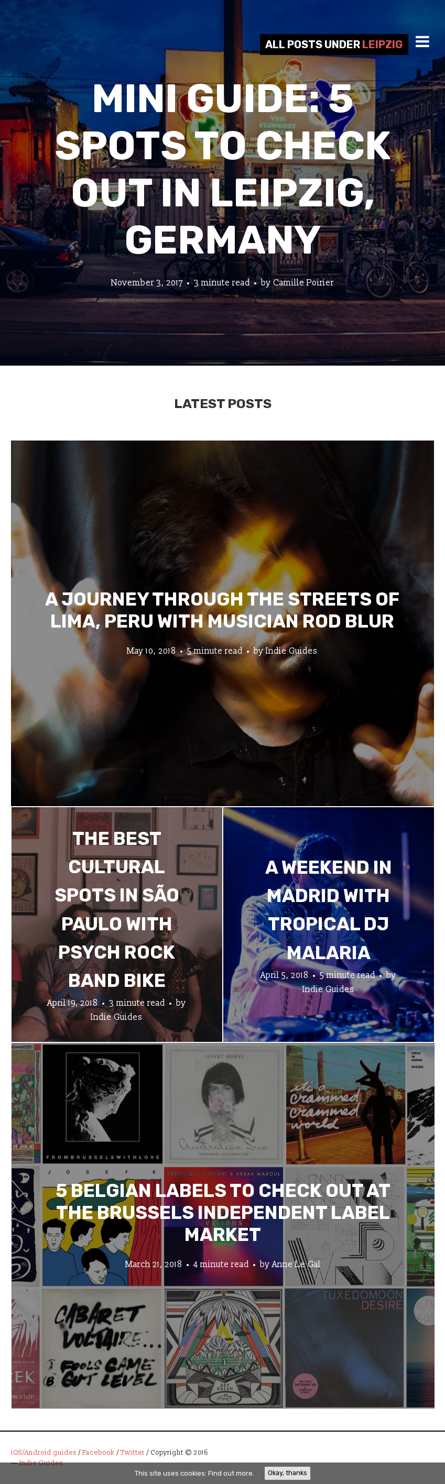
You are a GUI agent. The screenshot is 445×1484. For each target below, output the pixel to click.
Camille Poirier (303, 283)
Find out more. (231, 1473)
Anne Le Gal (296, 1264)
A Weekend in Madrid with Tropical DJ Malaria (328, 909)
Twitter (133, 1452)
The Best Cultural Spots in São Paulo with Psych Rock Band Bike (117, 910)
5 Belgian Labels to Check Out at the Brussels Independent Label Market (223, 1212)
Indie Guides (292, 650)
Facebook (98, 1452)
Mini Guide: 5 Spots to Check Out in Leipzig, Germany (223, 169)
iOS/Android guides (44, 1452)
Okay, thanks (287, 1473)
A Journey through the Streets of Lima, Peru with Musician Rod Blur (222, 610)
